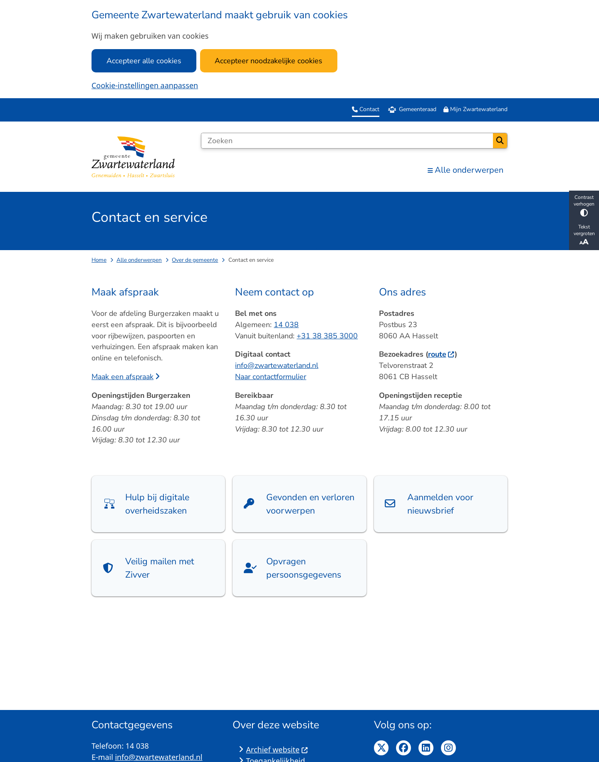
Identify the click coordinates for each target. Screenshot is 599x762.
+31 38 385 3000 (327, 336)
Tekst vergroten (584, 235)
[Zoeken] (347, 140)
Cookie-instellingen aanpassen (145, 85)
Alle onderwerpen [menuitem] (465, 170)
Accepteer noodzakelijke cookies (268, 61)
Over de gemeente (195, 260)
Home (99, 260)
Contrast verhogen (584, 205)
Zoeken (500, 140)
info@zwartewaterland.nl (276, 365)
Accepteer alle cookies (143, 61)
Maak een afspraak (126, 377)
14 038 (286, 325)
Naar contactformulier (270, 377)
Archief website (277, 750)
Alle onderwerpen (139, 260)
